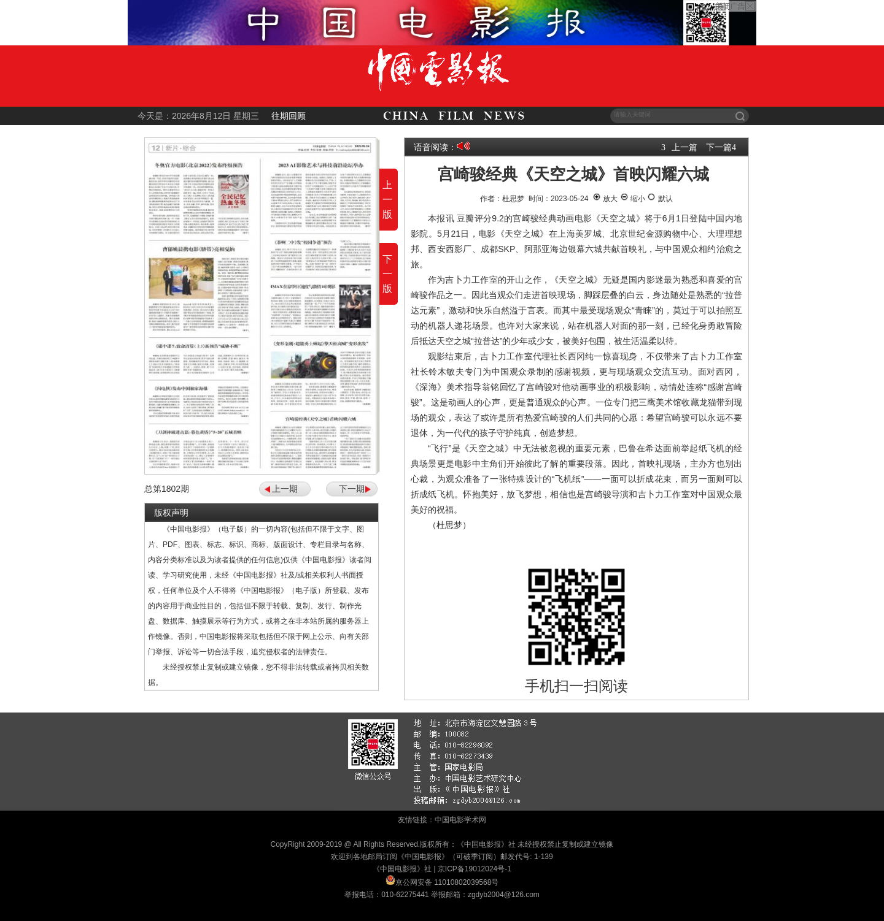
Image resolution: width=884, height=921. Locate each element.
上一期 (285, 489)
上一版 (387, 200)
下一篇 (719, 147)
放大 (605, 198)
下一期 (352, 489)
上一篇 (684, 147)
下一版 (387, 274)
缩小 (632, 198)
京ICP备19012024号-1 (474, 869)
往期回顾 (288, 116)
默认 (659, 198)
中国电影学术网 (460, 820)
